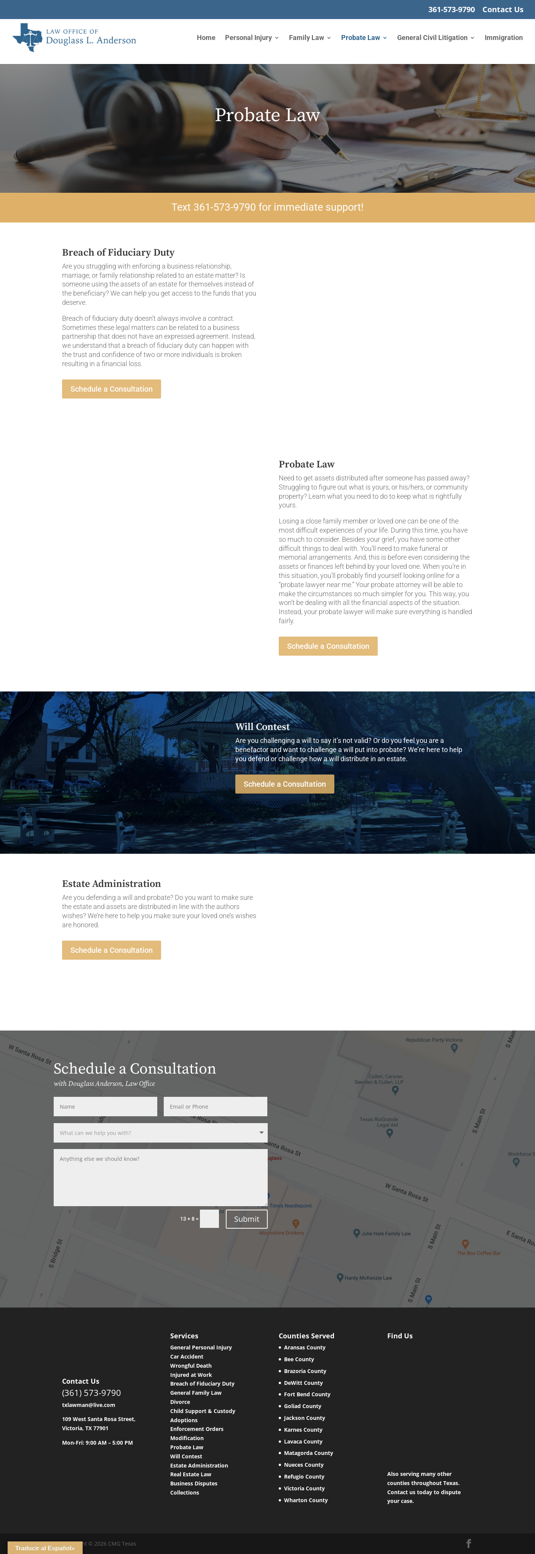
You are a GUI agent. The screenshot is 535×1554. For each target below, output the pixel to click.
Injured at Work (191, 1374)
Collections (184, 1492)
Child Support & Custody (202, 1411)
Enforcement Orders (197, 1428)
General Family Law (196, 1392)
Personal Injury (248, 38)
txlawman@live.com (88, 1404)
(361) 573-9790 (91, 1392)
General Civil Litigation (432, 38)
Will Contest (186, 1456)
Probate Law (360, 38)
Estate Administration (199, 1465)
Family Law (306, 38)
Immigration (504, 38)
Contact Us (503, 10)
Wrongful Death (191, 1365)
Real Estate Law (190, 1474)
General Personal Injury (201, 1347)
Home (206, 38)
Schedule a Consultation (111, 389)
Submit (246, 1219)
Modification (187, 1438)
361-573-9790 (451, 10)
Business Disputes (193, 1483)
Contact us (401, 1492)
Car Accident (186, 1356)
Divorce (180, 1401)
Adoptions (184, 1420)
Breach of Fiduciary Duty (202, 1383)
